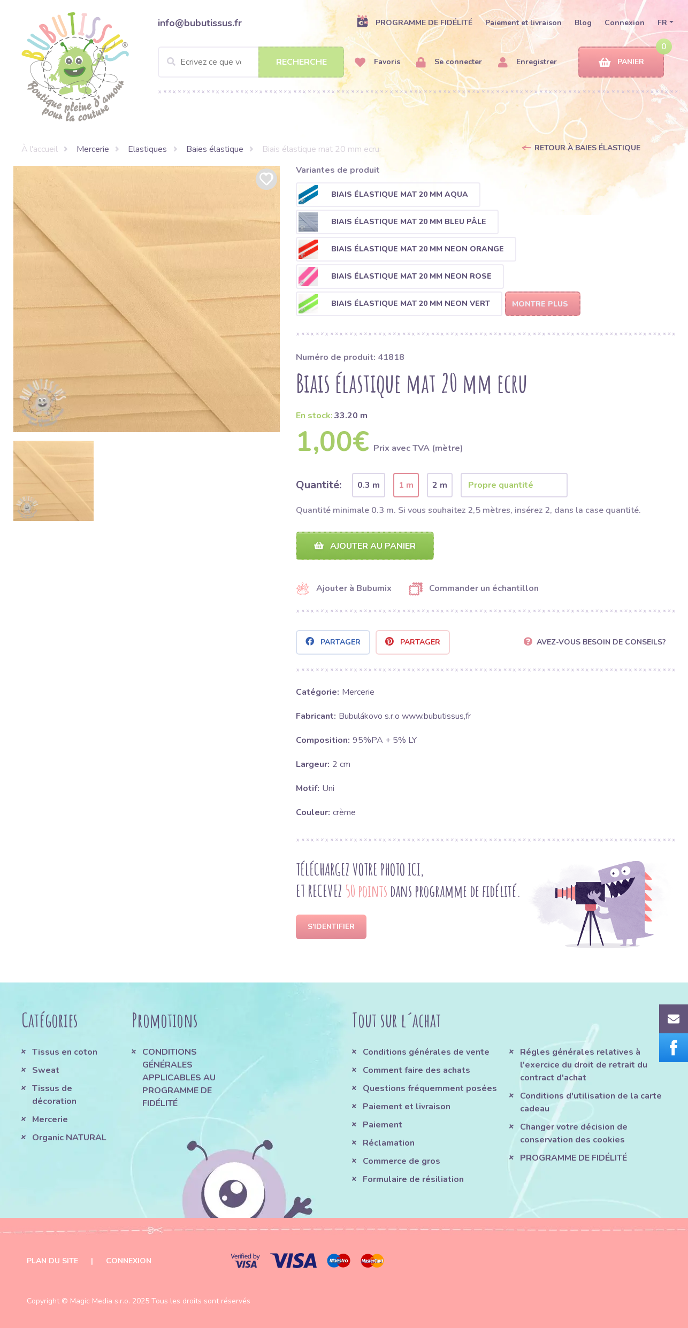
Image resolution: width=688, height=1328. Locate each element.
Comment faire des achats (416, 1070)
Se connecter (449, 62)
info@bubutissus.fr (200, 23)
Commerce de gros (401, 1161)
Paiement (382, 1125)
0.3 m (368, 485)
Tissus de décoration (54, 1095)
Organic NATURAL (69, 1137)
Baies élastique (214, 149)
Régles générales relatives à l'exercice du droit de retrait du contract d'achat (583, 1065)
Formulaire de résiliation (413, 1179)
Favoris (377, 62)
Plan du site (52, 1261)
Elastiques (147, 149)
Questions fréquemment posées (430, 1088)
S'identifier (331, 927)
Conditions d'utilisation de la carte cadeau (591, 1102)
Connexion (625, 23)
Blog (583, 23)
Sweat (45, 1070)
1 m (406, 485)
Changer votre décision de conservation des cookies (574, 1133)
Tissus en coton (64, 1052)
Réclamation (389, 1143)
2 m (439, 485)
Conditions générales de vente (426, 1052)
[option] (146, 299)
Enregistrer (527, 62)
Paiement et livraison (523, 23)
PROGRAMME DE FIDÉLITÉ (414, 22)
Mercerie (93, 149)
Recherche (301, 62)
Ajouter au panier (365, 546)
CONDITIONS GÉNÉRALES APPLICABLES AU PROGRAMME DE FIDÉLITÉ (179, 1077)
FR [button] (662, 23)
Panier (621, 62)
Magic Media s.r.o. (100, 1301)
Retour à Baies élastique (587, 148)
